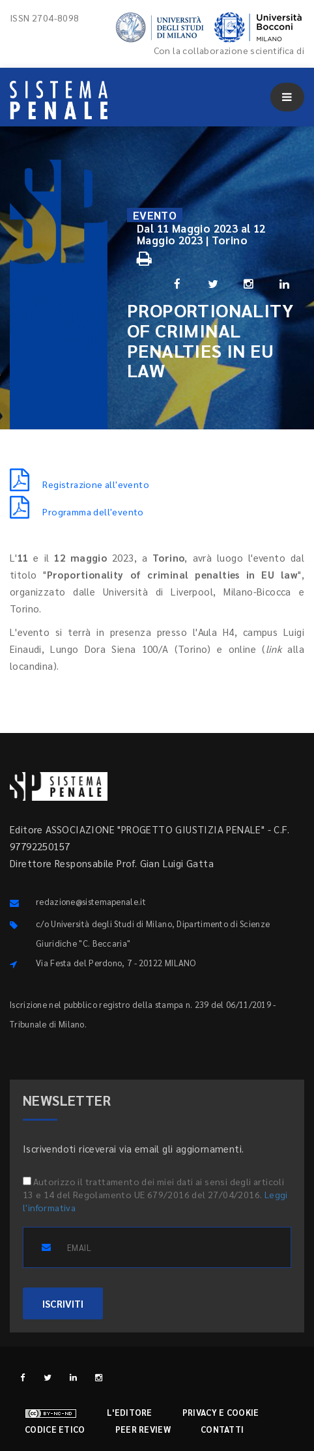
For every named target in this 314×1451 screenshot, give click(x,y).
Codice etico (55, 1429)
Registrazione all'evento (79, 484)
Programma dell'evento (77, 511)
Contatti (222, 1429)
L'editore (129, 1412)
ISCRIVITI (62, 1303)
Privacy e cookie (220, 1412)
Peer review (143, 1429)
